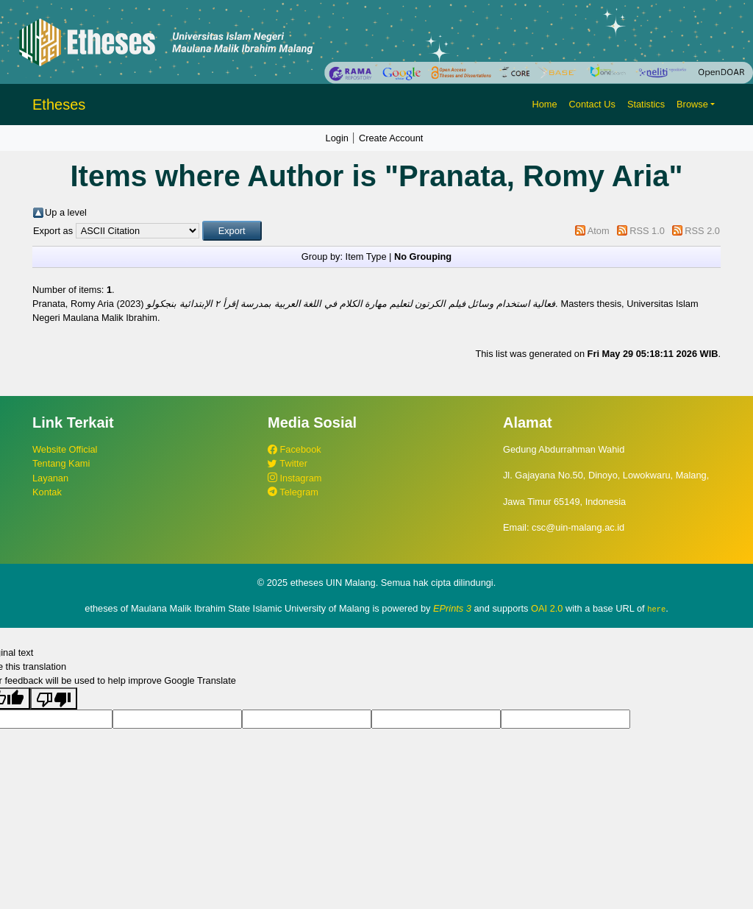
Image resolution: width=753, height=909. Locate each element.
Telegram (293, 492)
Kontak (47, 492)
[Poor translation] (53, 698)
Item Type (366, 256)
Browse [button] (692, 104)
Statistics (646, 104)
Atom (599, 230)
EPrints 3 (452, 608)
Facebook (294, 449)
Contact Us (592, 104)
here (656, 609)
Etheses (58, 104)
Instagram (294, 478)
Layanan (50, 478)
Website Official (64, 449)
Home (544, 104)
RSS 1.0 (647, 230)
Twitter (287, 463)
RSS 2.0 (702, 230)
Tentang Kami (61, 463)
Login (337, 138)
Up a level (66, 212)
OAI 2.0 (547, 608)
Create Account (391, 138)
